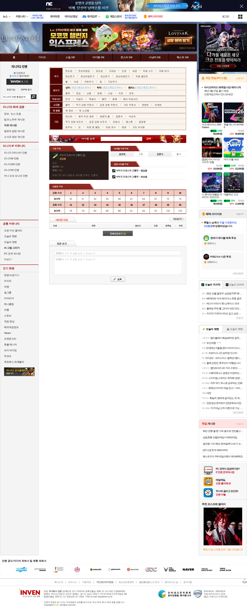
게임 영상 (9, 321)
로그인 (225, 16)
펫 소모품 (84, 110)
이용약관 (86, 582)
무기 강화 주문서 (85, 104)
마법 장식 (111, 127)
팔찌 (115, 99)
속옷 (120, 93)
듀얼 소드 (148, 70)
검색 (33, 96)
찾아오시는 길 (171, 582)
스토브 (7, 315)
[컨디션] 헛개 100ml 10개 (215, 450)
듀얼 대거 (164, 70)
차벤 (6, 286)
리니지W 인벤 (11, 170)
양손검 (99, 70)
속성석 (132, 116)
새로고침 (237, 273)
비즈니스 (72, 582)
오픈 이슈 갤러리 (13, 230)
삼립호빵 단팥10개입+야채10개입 (220, 437)
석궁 (76, 81)
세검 (134, 70)
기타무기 (112, 81)
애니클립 (9, 304)
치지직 (7, 281)
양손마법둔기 (123, 76)
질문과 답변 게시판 (14, 131)
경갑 (74, 87)
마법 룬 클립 (93, 127)
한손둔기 (70, 76)
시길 (110, 93)
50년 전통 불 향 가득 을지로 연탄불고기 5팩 (223, 431)
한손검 (68, 70)
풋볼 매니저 (10, 344)
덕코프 (7, 356)
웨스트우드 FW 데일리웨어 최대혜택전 (223, 456)
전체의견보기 (118, 233)
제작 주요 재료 (86, 116)
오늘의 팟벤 (10, 242)
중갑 (80, 87)
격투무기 (89, 81)
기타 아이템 (138, 127)
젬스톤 (129, 121)
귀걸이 (79, 99)
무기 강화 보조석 (74, 121)
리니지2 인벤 (19, 66)
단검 (124, 70)
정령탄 (145, 104)
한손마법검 (84, 70)
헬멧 (67, 93)
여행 (6, 310)
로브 (87, 87)
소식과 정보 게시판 (14, 137)
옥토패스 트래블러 (14, 362)
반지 (67, 99)
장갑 (78, 93)
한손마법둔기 (88, 76)
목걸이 (92, 99)
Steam (7, 333)
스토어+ (240, 78)
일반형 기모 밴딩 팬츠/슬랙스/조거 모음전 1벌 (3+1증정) (223, 443)
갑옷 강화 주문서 (109, 104)
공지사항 (187, 582)
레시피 (68, 116)
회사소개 (58, 582)
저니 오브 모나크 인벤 (16, 176)
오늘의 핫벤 (10, 236)
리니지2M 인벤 (12, 164)
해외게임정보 (11, 327)
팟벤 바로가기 (11, 275)
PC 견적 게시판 (12, 253)
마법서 (116, 121)
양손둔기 (105, 76)
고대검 (112, 70)
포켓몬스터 (10, 338)
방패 (99, 93)
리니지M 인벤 (11, 158)
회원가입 (11, 90)
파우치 (68, 127)
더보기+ (240, 214)
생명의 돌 (105, 116)
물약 (67, 104)
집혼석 (119, 116)
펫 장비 (69, 110)
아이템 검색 (91, 139)
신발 (89, 93)
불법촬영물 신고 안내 (149, 582)
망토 (131, 93)
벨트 (104, 99)
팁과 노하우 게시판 (14, 119)
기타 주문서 (130, 104)
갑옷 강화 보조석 (98, 121)
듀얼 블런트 (142, 76)
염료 (124, 127)
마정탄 (158, 104)
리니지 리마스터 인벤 (15, 152)
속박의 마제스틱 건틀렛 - (131, 170)
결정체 (142, 121)
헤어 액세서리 (130, 99)
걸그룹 (7, 292)
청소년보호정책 (126, 582)
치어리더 (9, 298)
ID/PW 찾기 (26, 90)
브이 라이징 (10, 350)
